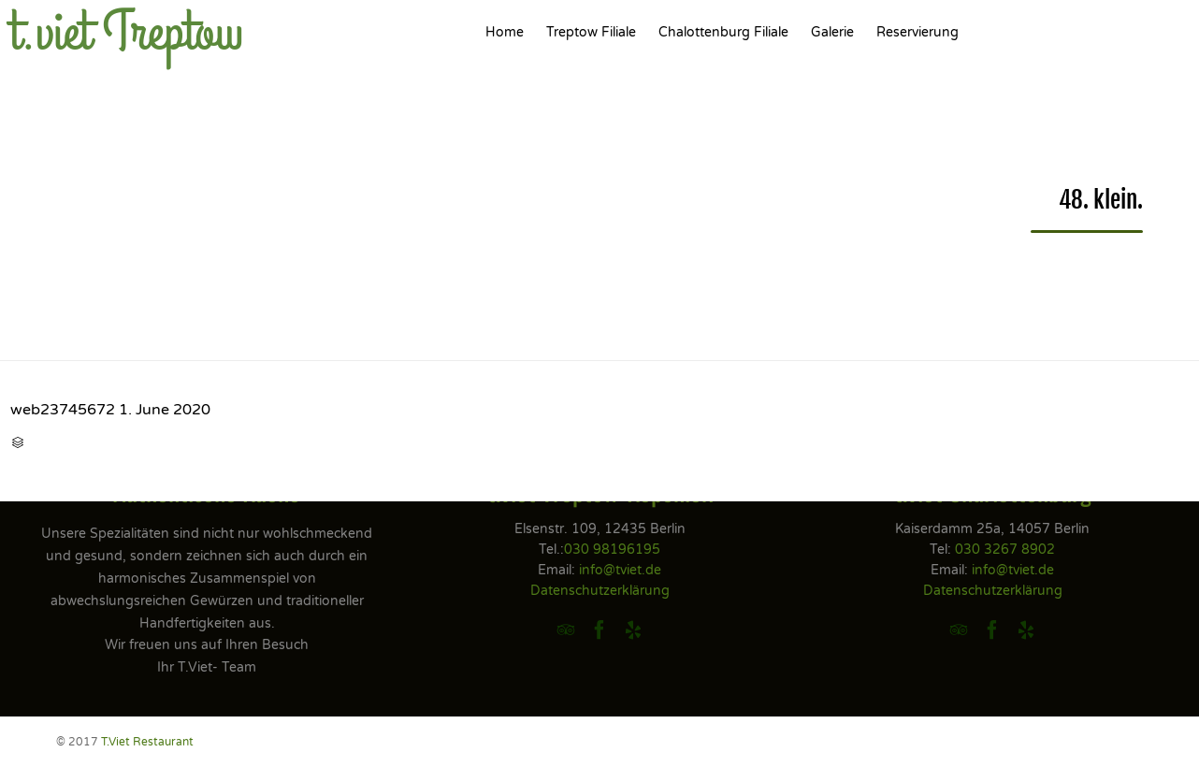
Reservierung (917, 32)
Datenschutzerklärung (600, 591)
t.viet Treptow (126, 33)
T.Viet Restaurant (147, 741)
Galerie (832, 32)
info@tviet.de (620, 570)
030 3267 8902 (1005, 549)
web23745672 (62, 409)
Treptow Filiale (591, 32)
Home (504, 32)
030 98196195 (612, 549)
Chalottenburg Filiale (723, 32)
